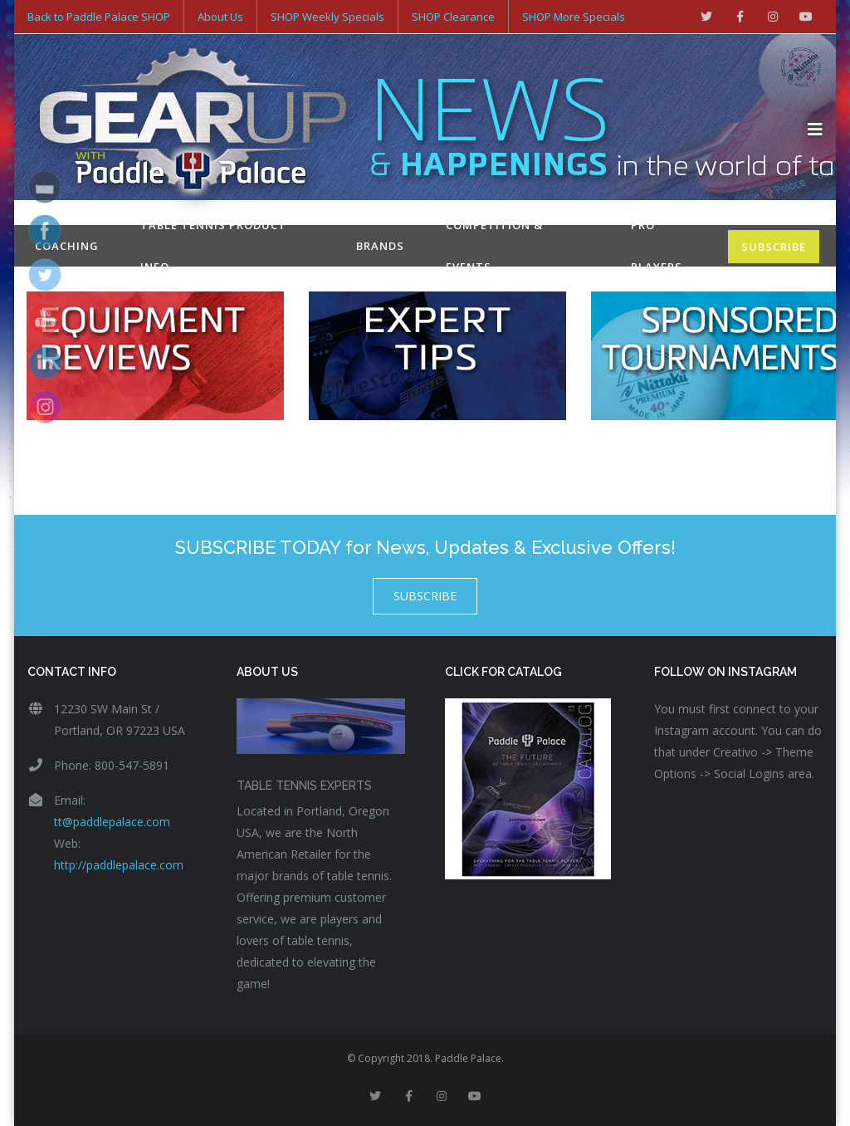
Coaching (67, 245)
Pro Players (656, 246)
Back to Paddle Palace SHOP (98, 16)
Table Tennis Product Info (213, 246)
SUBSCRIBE (773, 246)
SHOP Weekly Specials (327, 16)
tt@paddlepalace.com (112, 822)
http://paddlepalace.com (118, 865)
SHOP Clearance (453, 16)
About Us (220, 16)
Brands (380, 245)
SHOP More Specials (573, 16)
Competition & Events (494, 246)
